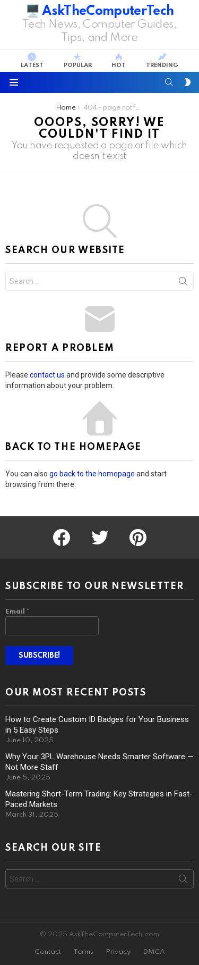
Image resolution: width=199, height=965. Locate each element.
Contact (47, 952)
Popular (78, 61)
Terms (83, 952)
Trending (162, 61)
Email (17, 611)
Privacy (118, 952)
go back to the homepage (92, 473)
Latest (32, 61)
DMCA (154, 952)
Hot (118, 61)
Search (183, 283)
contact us (47, 375)
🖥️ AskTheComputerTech (99, 11)
